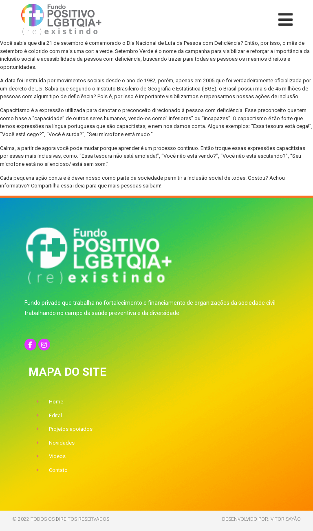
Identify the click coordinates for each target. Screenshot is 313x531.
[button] (285, 19)
